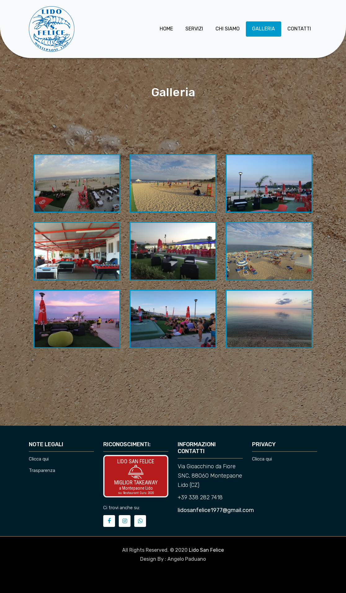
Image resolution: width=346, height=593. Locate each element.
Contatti (299, 29)
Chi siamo (227, 29)
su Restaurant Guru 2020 (136, 493)
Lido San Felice (135, 461)
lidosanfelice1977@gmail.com (216, 510)
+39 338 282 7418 (200, 497)
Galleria (263, 29)
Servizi (194, 29)
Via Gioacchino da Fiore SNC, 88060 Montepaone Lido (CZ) (210, 475)
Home (166, 29)
